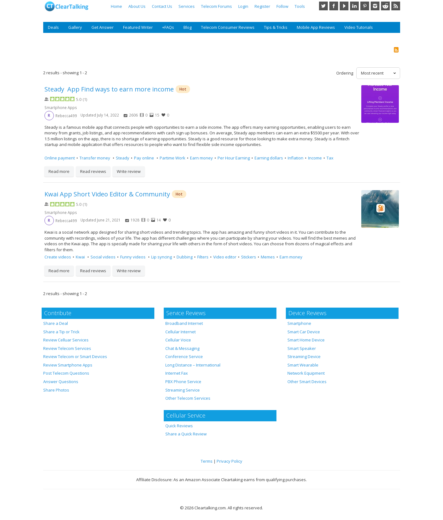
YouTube (344, 6)
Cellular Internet (180, 332)
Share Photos (56, 390)
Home (116, 6)
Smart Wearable (302, 365)
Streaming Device (304, 356)
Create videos (57, 257)
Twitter (323, 6)
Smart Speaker (301, 348)
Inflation (295, 158)
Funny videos (133, 257)
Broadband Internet (184, 323)
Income (315, 158)
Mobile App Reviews (316, 27)
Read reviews (93, 171)
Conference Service (184, 356)
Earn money (201, 158)
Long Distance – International (192, 365)
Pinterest (364, 6)
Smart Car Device (303, 332)
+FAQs (168, 27)
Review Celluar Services (66, 340)
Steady (122, 158)
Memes (268, 257)
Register (262, 6)
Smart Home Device (306, 340)
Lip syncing (161, 257)
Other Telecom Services (187, 398)
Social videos (103, 257)
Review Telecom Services (67, 348)
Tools (300, 6)
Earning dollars (269, 158)
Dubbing (185, 257)
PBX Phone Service (183, 381)
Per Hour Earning (234, 158)
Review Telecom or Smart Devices (75, 356)
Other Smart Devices (307, 381)
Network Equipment (306, 373)
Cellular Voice (178, 340)
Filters (203, 257)
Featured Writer (138, 27)
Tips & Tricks (275, 27)
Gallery (75, 27)
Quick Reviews (179, 426)
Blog (187, 27)
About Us (137, 6)
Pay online (144, 158)
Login (243, 6)
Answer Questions (60, 381)
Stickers (248, 257)
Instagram (375, 6)
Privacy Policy (229, 461)
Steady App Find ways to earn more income (109, 89)
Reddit (385, 6)
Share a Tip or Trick (61, 332)
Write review (129, 171)
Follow (282, 6)
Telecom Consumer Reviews (228, 27)
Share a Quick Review (186, 434)
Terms (207, 461)
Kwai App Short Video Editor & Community (107, 194)
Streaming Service (182, 390)
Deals (53, 27)
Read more (59, 171)
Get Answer (102, 27)
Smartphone (299, 323)
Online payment (59, 158)
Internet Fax (176, 373)
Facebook (333, 6)
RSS (395, 6)
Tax (330, 158)
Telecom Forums (216, 6)
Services (186, 6)
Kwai (81, 257)
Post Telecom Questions (66, 373)
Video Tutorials (358, 27)
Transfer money (95, 158)
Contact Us (162, 6)
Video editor (224, 257)
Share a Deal (55, 323)
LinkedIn (354, 6)
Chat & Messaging (182, 348)
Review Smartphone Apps (67, 365)
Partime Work (172, 158)
